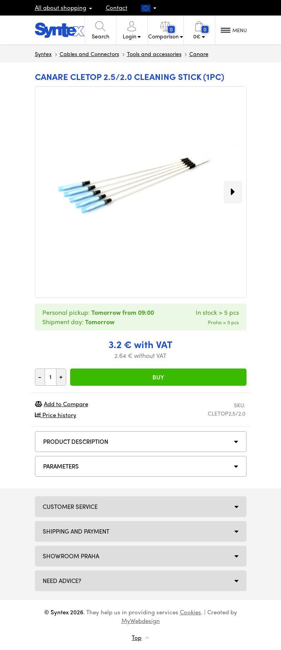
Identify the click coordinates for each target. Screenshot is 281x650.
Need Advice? (62, 580)
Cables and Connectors (89, 54)
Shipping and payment (76, 531)
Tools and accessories (154, 54)
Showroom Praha (71, 556)
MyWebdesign (140, 620)
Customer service (70, 506)
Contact (116, 7)
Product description (75, 441)
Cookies (190, 612)
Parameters (61, 466)
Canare (198, 54)
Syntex (43, 54)
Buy (158, 377)
